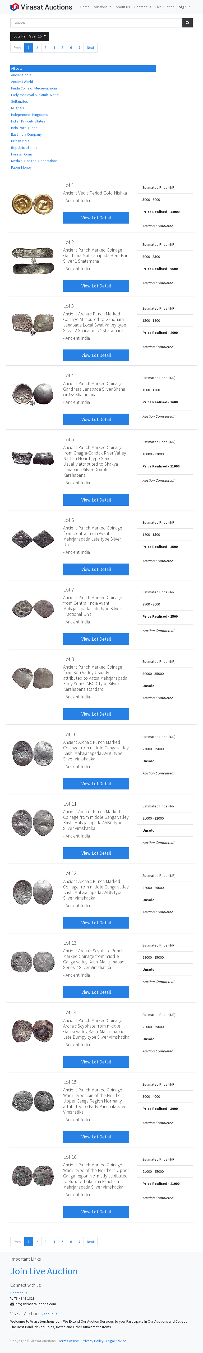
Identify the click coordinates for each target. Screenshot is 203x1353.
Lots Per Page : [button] (28, 36)
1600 (174, 402)
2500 (174, 616)
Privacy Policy (93, 1340)
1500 (174, 546)
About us (50, 1314)
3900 (174, 1108)
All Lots (16, 68)
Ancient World (22, 81)
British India (20, 141)
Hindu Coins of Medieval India (34, 88)
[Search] (187, 22)
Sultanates (19, 101)
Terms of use (68, 1340)
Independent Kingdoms (29, 114)
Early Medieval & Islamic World (35, 94)
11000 (174, 466)
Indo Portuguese (24, 127)
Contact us (18, 1292)
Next (90, 47)
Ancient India (21, 75)
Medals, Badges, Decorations (34, 160)
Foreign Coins (22, 154)
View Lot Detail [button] (96, 218)
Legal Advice (116, 1340)
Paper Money (21, 167)
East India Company (26, 134)
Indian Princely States (28, 121)
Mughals (17, 108)
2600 (174, 332)
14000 (174, 211)
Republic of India (24, 147)
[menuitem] (85, 7)
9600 (174, 268)
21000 (174, 1183)
